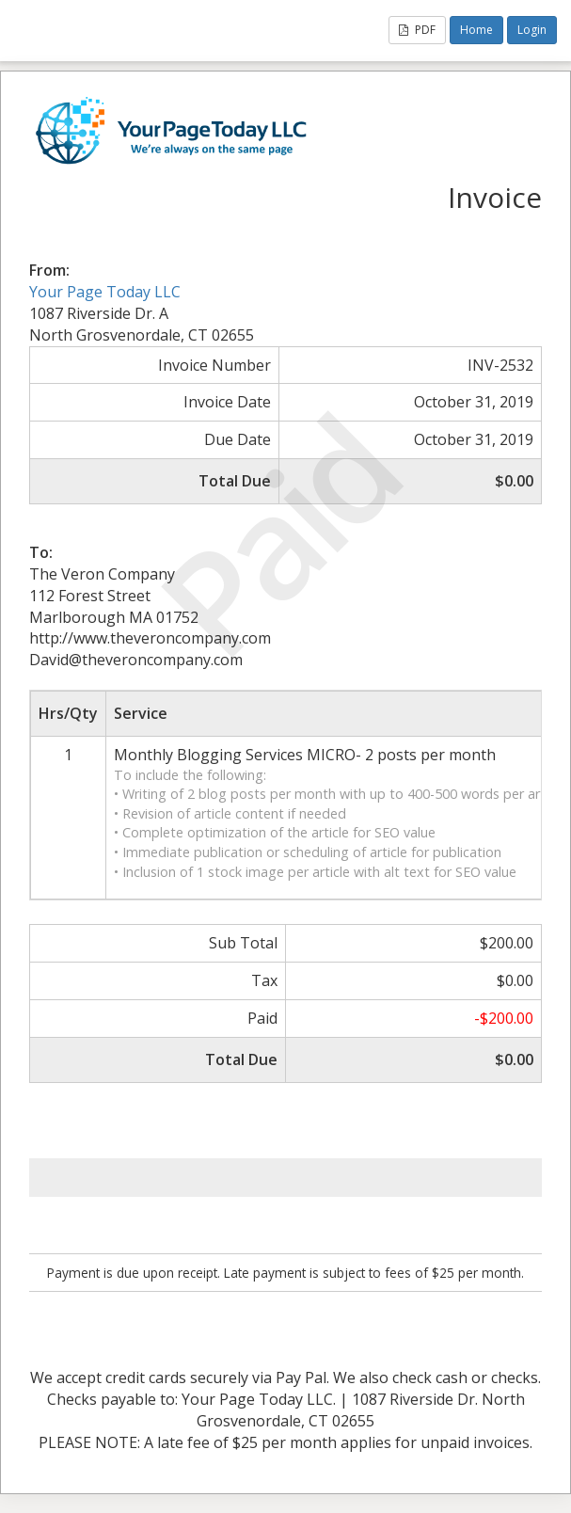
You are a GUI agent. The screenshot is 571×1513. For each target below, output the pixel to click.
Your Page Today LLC (105, 291)
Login (532, 30)
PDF (417, 30)
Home (476, 30)
